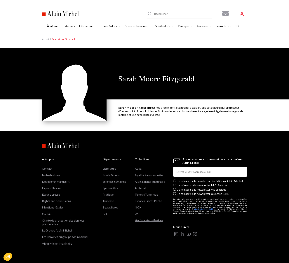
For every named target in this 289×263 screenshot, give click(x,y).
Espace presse (51, 194)
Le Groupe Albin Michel (57, 230)
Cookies (47, 214)
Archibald (141, 188)
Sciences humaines (114, 181)
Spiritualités (110, 188)
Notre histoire (51, 175)
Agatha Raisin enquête (149, 175)
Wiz (137, 214)
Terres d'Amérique (146, 194)
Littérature (109, 168)
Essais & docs (111, 175)
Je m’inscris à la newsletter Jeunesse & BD (203, 193)
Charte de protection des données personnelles (63, 222)
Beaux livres (110, 207)
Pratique (108, 194)
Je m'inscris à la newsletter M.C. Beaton (202, 185)
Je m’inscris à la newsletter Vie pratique (201, 189)
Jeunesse (108, 201)
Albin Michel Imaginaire (57, 243)
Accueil (45, 39)
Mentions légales (53, 207)
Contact (47, 168)
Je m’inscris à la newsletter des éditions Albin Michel (210, 181)
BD (105, 214)
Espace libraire (51, 188)
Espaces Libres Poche (148, 201)
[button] (7, 256)
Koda (138, 168)
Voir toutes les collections (149, 220)
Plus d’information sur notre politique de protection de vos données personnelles (210, 212)
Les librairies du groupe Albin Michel (65, 237)
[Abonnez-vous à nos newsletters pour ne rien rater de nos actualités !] (224, 13)
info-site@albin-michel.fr (203, 209)
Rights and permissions (56, 201)
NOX (138, 207)
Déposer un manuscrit (55, 181)
